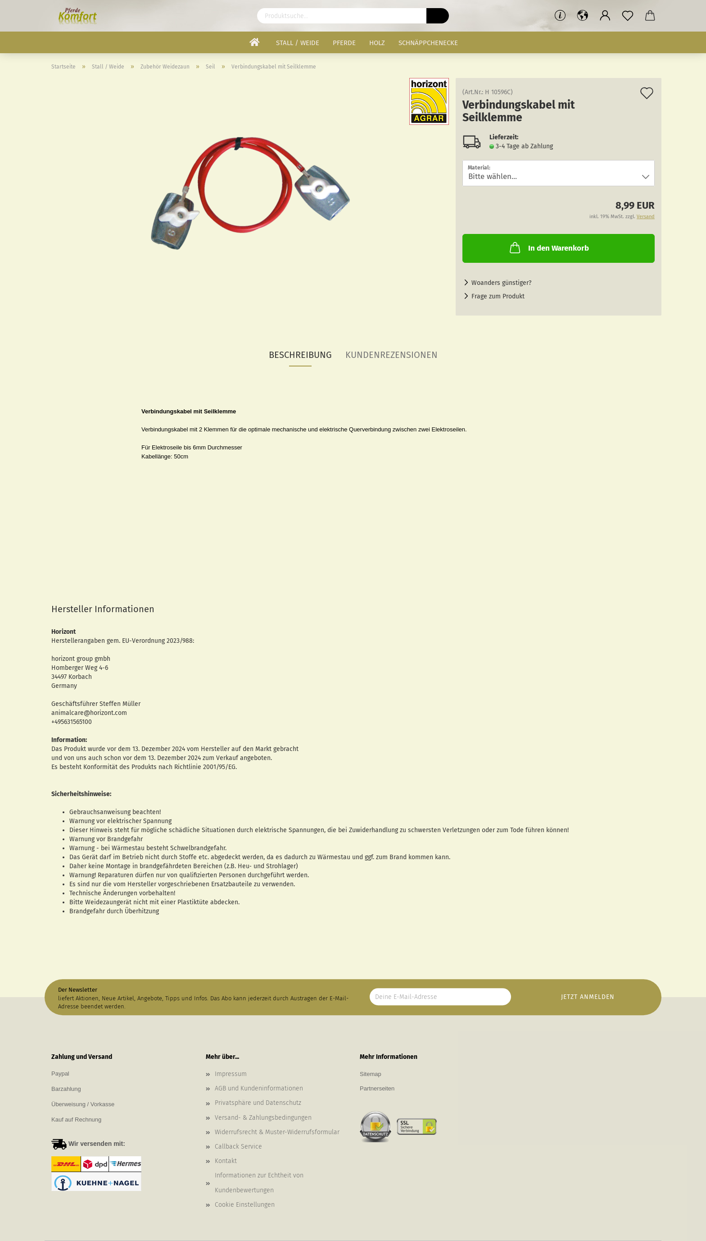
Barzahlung (66, 1088)
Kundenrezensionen (391, 354)
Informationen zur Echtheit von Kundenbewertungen (259, 1183)
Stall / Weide (297, 43)
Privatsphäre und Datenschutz (258, 1103)
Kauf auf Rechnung (76, 1119)
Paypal (60, 1073)
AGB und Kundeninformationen (259, 1088)
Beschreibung (300, 354)
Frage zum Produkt (498, 296)
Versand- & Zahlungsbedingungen (263, 1118)
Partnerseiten (377, 1088)
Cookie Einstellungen (245, 1205)
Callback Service (238, 1146)
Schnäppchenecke (428, 43)
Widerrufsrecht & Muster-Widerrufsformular (277, 1132)
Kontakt (226, 1161)
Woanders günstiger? (501, 283)
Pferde (344, 43)
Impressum (231, 1074)
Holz (377, 43)
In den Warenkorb (548, 247)
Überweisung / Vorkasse (82, 1104)
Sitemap (370, 1074)
